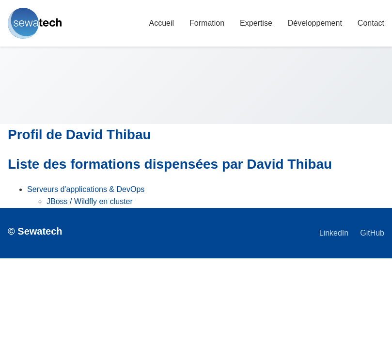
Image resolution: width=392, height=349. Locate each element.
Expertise (256, 23)
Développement (315, 23)
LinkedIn (334, 233)
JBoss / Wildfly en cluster (90, 201)
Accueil (161, 23)
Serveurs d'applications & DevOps (85, 189)
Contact (371, 23)
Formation (206, 23)
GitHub (372, 233)
